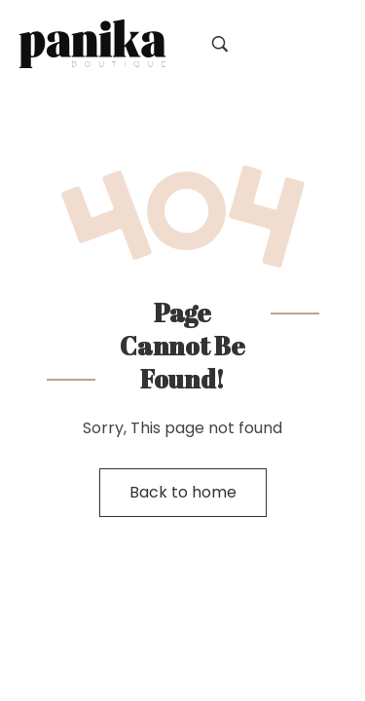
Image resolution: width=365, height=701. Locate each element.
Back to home (183, 492)
